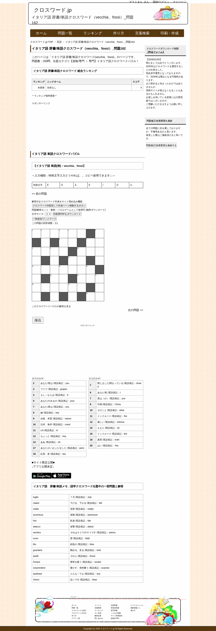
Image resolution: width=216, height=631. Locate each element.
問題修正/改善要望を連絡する (161, 145)
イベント (98, 605)
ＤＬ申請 (98, 613)
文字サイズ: (38, 214)
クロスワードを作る (79, 613)
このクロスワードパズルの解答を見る (51, 306)
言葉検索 (142, 33)
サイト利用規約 (116, 616)
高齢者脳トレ (135, 608)
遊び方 (133, 610)
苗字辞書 (114, 610)
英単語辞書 (115, 608)
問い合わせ (99, 618)
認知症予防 (115, 618)
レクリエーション (137, 605)
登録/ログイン (161, 1)
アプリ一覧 (76, 618)
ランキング (92, 33)
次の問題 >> (135, 310)
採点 (38, 320)
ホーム (41, 33)
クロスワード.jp (53, 10)
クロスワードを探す (79, 610)
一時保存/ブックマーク (44, 219)
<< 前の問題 (39, 193)
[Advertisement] (87, 128)
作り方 (118, 33)
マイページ (179, 1)
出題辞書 (114, 605)
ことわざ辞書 (116, 613)
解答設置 (98, 616)
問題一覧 (65, 33)
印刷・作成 (170, 33)
